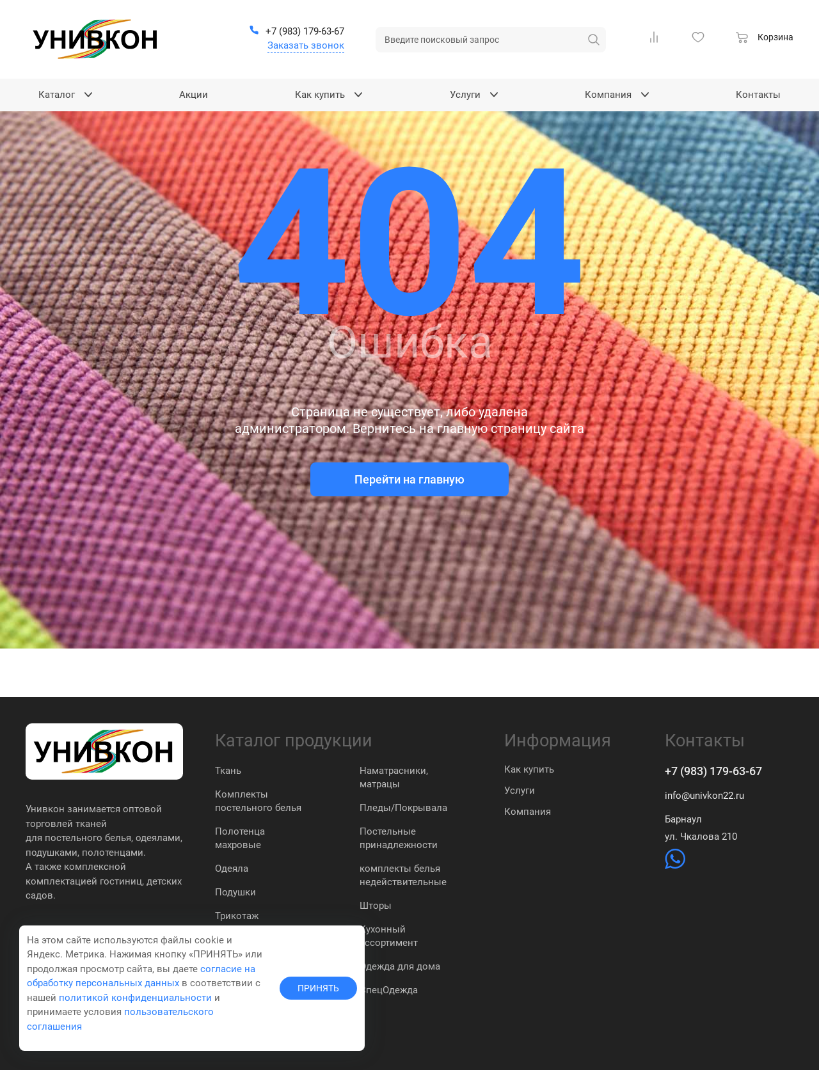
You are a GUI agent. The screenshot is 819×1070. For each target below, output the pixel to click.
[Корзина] (764, 39)
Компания (527, 811)
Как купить (529, 769)
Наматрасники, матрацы (394, 777)
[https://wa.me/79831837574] (675, 866)
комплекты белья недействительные (403, 875)
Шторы (376, 905)
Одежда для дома (400, 966)
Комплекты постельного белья (258, 801)
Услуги (519, 790)
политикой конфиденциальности (135, 997)
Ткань (228, 770)
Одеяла (231, 868)
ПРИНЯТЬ (318, 988)
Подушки (235, 892)
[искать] (594, 39)
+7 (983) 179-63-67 (713, 771)
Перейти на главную (409, 479)
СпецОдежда (389, 990)
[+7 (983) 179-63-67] (296, 32)
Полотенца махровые (240, 838)
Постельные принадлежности (399, 838)
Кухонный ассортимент (389, 936)
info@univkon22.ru (704, 795)
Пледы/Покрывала (403, 808)
